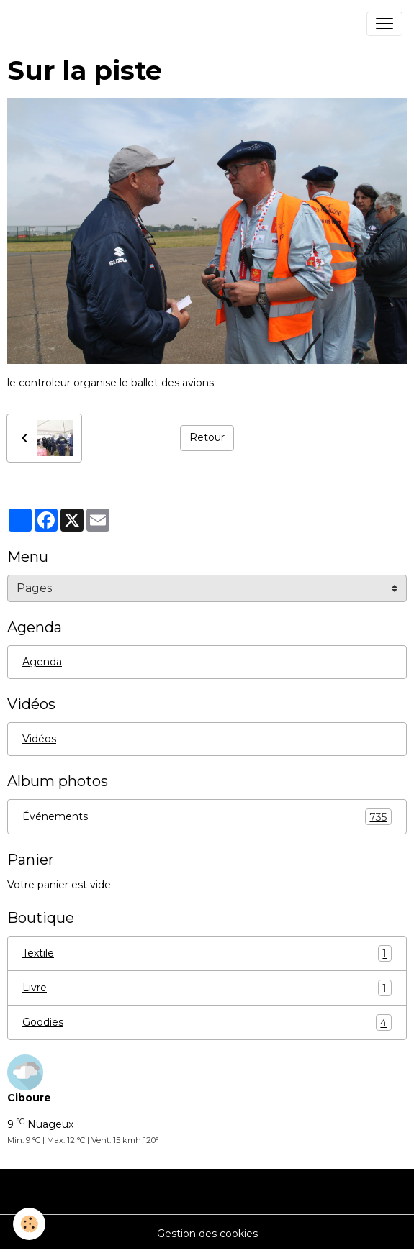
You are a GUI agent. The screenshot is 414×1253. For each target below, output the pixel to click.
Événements (207, 816)
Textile (207, 953)
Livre (207, 988)
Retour (207, 437)
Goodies (207, 1022)
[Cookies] (29, 1224)
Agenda (42, 661)
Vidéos (39, 738)
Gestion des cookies (207, 1233)
